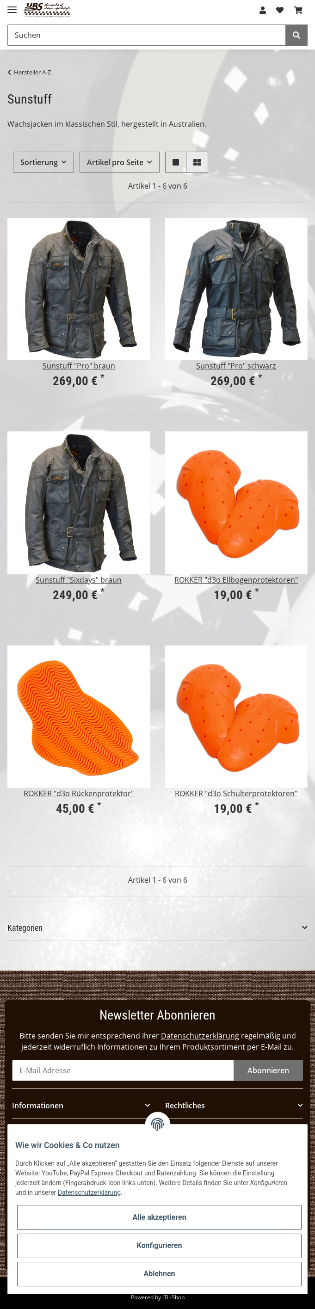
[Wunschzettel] (280, 10)
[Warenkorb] (298, 10)
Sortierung (39, 162)
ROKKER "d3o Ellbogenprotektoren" (236, 580)
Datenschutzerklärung (200, 1036)
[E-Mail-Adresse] (123, 1070)
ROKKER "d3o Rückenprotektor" (79, 793)
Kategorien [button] (25, 928)
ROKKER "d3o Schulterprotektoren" (236, 793)
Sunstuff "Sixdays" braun (79, 580)
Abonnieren (268, 1070)
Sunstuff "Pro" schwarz (236, 366)
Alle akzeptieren (159, 1217)
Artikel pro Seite (115, 162)
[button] (262, 10)
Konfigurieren (159, 1245)
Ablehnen (159, 1273)
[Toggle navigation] (12, 6)
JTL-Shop (173, 1297)
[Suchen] (146, 35)
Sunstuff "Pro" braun (79, 366)
